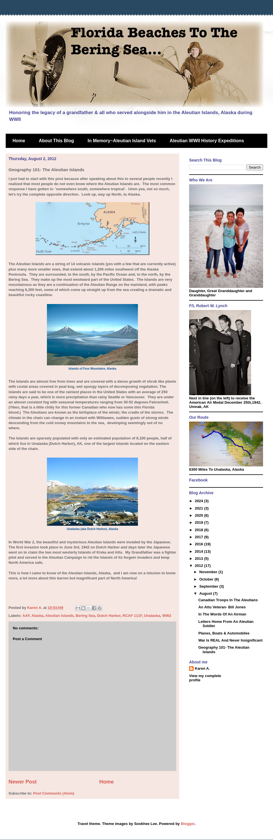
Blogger (188, 824)
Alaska (38, 615)
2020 (199, 515)
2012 (199, 566)
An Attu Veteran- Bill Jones (221, 607)
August (206, 593)
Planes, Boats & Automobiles (223, 633)
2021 (199, 508)
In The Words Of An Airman (222, 614)
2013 (199, 558)
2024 (199, 501)
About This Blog (56, 140)
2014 (199, 551)
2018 (199, 530)
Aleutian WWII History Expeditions (207, 140)
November (208, 572)
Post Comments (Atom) (53, 793)
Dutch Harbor (108, 615)
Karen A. (202, 668)
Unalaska (152, 615)
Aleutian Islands (59, 615)
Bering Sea (85, 615)
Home (19, 140)
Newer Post (23, 782)
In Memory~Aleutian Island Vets (122, 140)
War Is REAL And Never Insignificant (230, 640)
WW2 (166, 615)
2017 (199, 537)
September (209, 586)
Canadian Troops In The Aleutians (228, 600)
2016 (199, 544)
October (206, 579)
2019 (199, 522)
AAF (26, 615)
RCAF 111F (132, 615)
